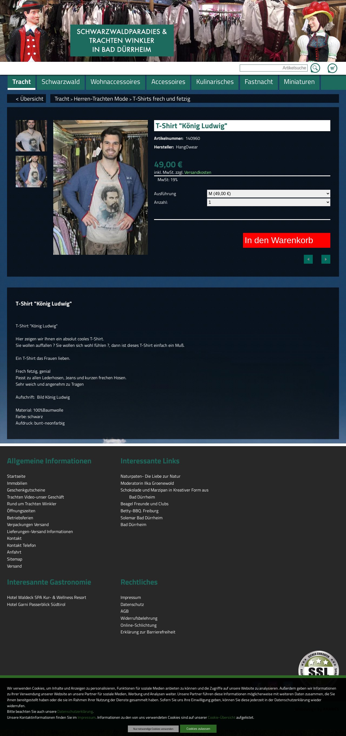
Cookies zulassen (198, 728)
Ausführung (165, 193)
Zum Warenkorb (332, 65)
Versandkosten (197, 172)
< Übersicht (29, 98)
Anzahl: (161, 202)
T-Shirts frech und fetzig (161, 98)
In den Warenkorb (279, 240)
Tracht (62, 98)
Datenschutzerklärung (75, 711)
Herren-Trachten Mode (101, 98)
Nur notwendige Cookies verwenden (153, 729)
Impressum (87, 717)
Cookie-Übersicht (221, 717)
